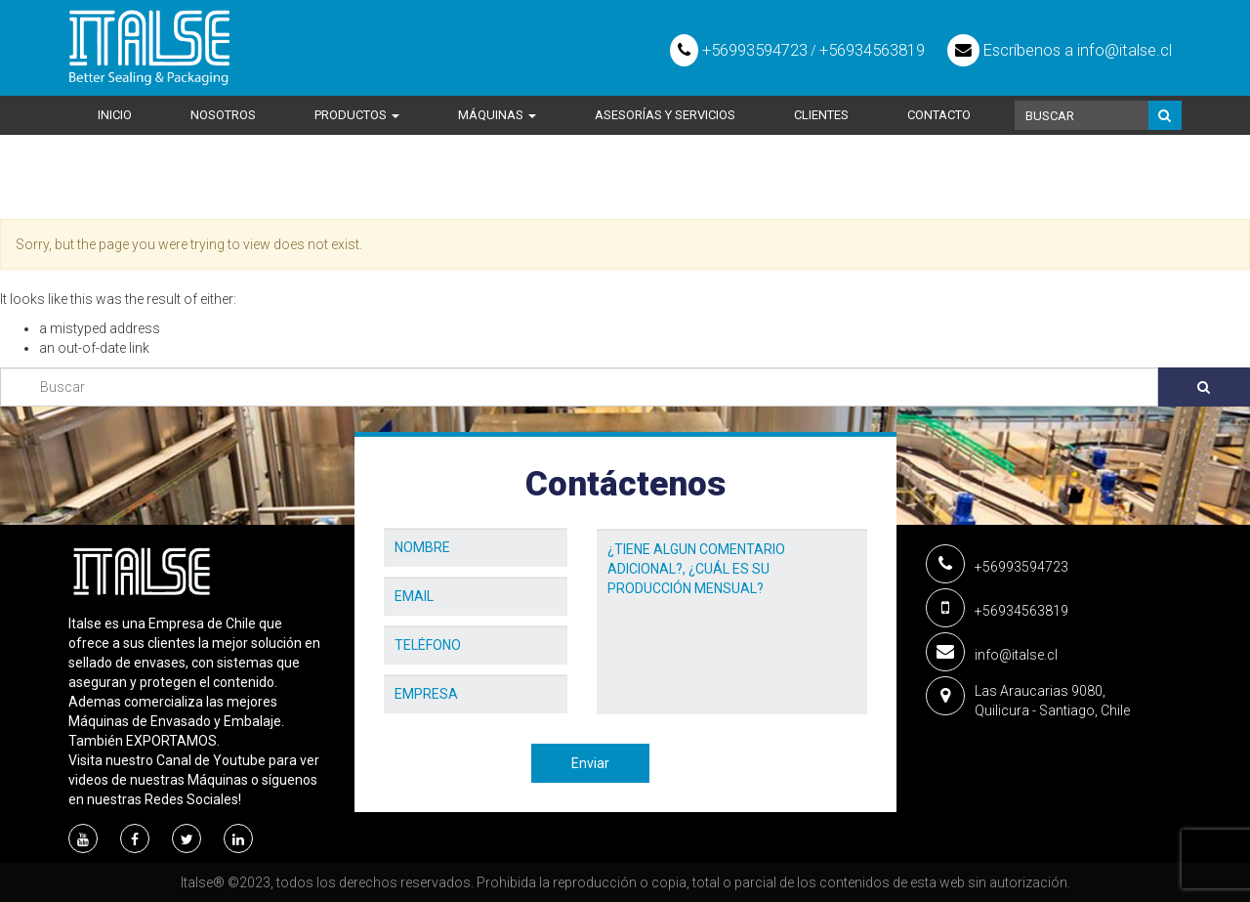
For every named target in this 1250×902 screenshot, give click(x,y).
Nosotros (223, 114)
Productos (356, 114)
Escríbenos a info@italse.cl (1059, 50)
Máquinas (497, 114)
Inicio (115, 114)
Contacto (939, 114)
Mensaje (624, 514)
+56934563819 (872, 50)
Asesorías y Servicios (665, 114)
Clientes (821, 114)
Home (87, 191)
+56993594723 (739, 50)
